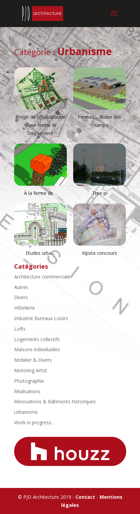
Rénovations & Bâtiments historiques (55, 401)
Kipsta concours (99, 253)
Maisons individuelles (37, 349)
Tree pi (99, 193)
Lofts (20, 329)
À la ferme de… (40, 193)
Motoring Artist (30, 370)
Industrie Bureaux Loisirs (41, 318)
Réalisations (27, 391)
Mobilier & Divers (33, 360)
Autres (21, 287)
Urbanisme (26, 412)
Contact (85, 497)
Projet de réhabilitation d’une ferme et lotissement (40, 125)
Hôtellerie (24, 308)
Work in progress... (34, 422)
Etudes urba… (40, 253)
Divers (21, 297)
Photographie (29, 381)
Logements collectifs (37, 339)
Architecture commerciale (42, 276)
